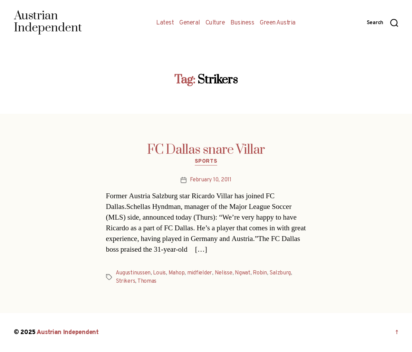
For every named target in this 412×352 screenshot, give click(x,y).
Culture (215, 23)
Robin (260, 273)
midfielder (199, 273)
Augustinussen (133, 273)
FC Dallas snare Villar (206, 150)
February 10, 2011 (210, 180)
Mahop (177, 273)
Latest (165, 23)
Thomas (146, 281)
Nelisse (223, 273)
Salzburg (280, 273)
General (189, 23)
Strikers (125, 281)
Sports (206, 162)
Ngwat (242, 273)
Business (242, 23)
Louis (159, 273)
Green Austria (278, 23)
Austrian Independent (68, 332)
